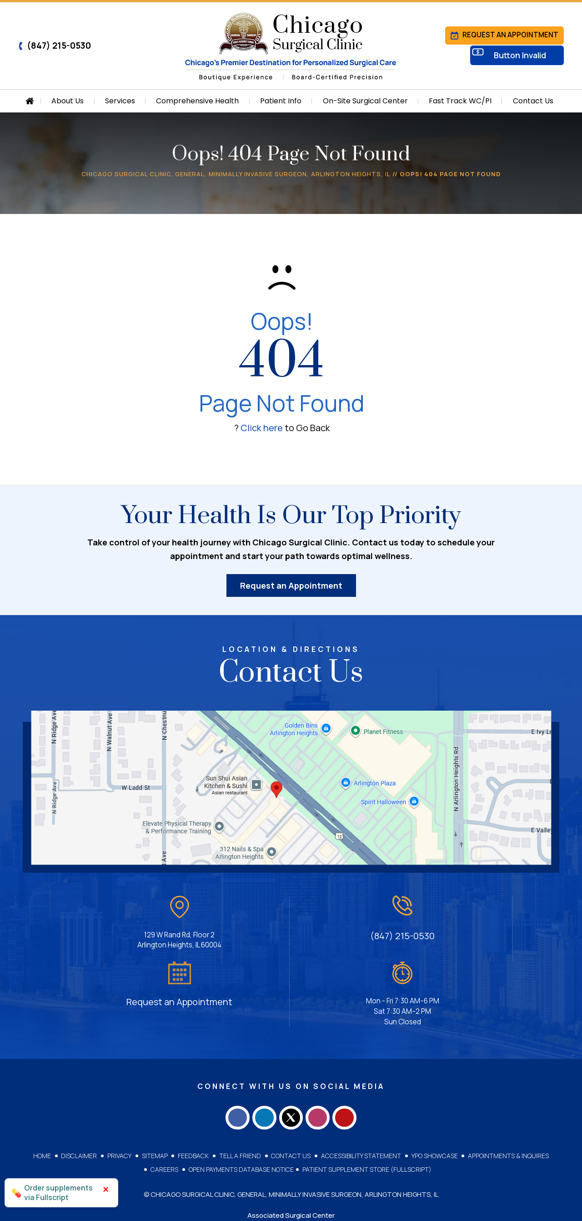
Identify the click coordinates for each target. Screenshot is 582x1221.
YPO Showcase (432, 1089)
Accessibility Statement (359, 1089)
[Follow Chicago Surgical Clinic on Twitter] (291, 1048)
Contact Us (290, 1089)
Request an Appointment (503, 34)
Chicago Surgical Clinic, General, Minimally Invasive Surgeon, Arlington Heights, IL (236, 174)
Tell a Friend (240, 1089)
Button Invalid (524, 58)
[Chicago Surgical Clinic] (291, 46)
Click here (262, 428)
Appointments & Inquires (505, 1089)
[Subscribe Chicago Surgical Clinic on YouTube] (354, 1048)
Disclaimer (82, 1089)
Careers (165, 1103)
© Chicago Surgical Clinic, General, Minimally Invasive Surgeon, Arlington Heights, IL (291, 1128)
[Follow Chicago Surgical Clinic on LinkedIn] (259, 1048)
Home (45, 1089)
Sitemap (156, 1089)
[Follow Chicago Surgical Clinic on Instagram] (323, 1048)
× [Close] (106, 1189)
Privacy (121, 1089)
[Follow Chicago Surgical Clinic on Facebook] (227, 1048)
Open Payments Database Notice (241, 1103)
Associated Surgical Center (291, 1149)
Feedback (193, 1089)
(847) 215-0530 (54, 45)
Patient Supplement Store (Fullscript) (366, 1103)
